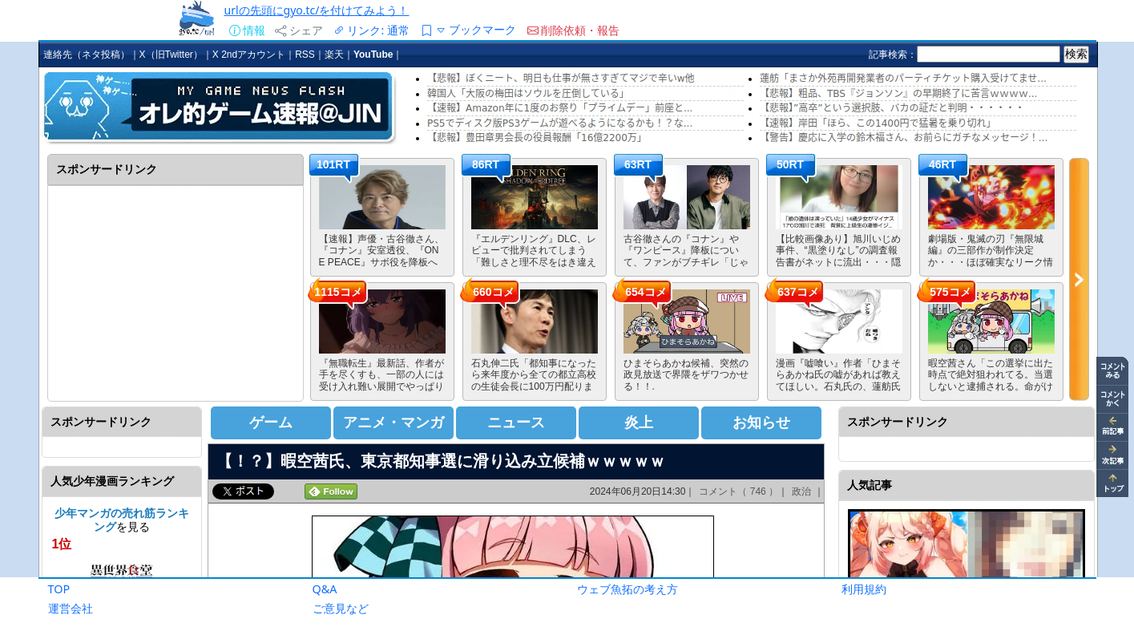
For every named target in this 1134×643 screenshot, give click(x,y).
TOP (59, 588)
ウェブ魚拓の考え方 (627, 588)
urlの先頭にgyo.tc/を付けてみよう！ (317, 10)
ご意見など (341, 608)
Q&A (325, 588)
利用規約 (863, 588)
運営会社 (70, 608)
